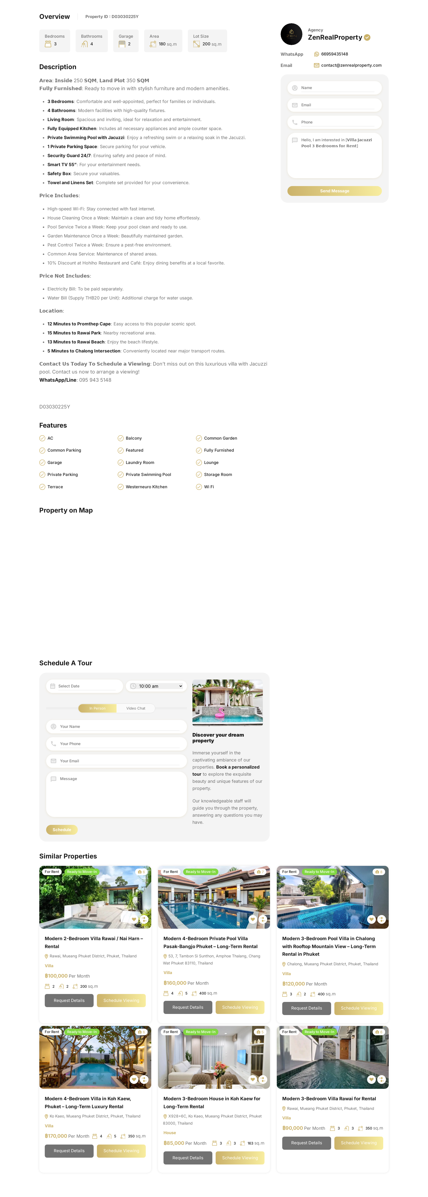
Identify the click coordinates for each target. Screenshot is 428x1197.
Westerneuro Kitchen (146, 486)
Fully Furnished (219, 450)
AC (50, 438)
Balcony (134, 438)
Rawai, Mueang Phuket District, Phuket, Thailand (90, 956)
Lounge (211, 462)
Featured (134, 450)
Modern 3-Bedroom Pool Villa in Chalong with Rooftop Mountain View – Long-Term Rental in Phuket (329, 946)
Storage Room (218, 474)
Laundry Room (140, 462)
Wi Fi (209, 486)
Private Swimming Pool (148, 474)
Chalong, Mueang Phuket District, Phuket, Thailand (330, 964)
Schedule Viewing (121, 1001)
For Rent (52, 872)
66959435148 (330, 54)
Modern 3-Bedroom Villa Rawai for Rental (329, 1099)
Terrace (55, 486)
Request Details (69, 1001)
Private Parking (62, 474)
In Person (98, 708)
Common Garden (220, 438)
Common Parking (64, 450)
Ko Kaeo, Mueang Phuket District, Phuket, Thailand (92, 1117)
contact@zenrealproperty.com (347, 65)
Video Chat (135, 708)
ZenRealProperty (335, 37)
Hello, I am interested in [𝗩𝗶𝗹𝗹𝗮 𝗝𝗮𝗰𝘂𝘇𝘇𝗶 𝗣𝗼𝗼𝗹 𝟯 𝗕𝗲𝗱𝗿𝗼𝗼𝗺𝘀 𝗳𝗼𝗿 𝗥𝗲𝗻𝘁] (337, 155)
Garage (54, 462)
